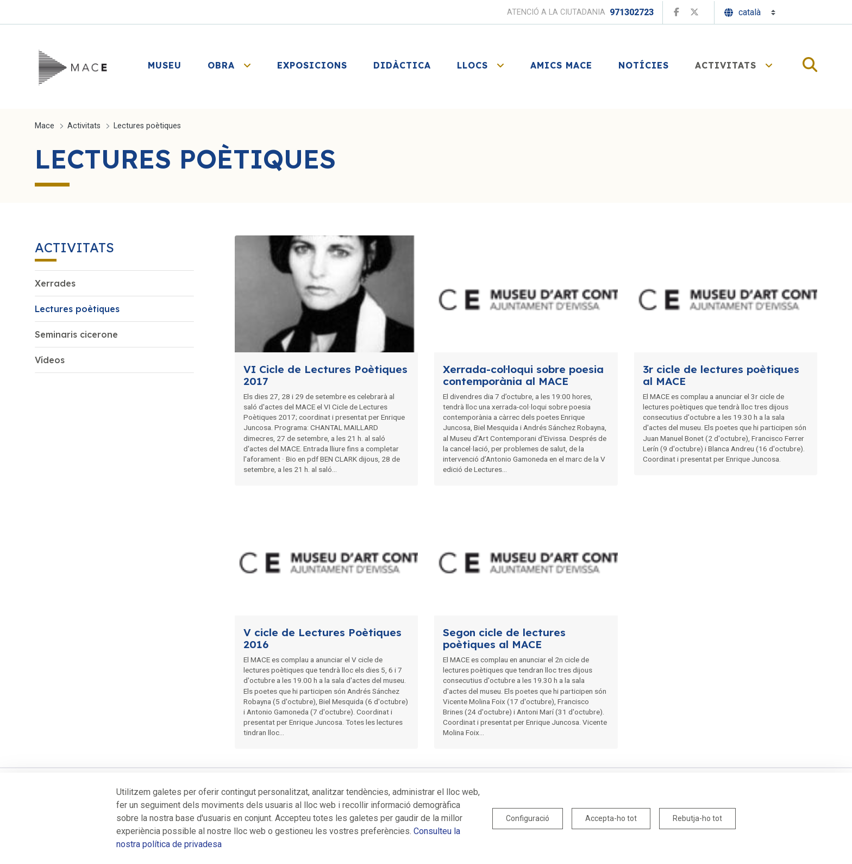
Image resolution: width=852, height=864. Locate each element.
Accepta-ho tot (611, 818)
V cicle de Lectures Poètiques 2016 (322, 638)
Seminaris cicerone (76, 334)
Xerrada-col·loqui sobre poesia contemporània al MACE (523, 375)
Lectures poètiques (77, 308)
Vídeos (50, 360)
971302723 (632, 12)
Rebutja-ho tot (697, 818)
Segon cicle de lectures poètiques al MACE (504, 638)
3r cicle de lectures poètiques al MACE (721, 375)
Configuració (527, 818)
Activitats (74, 247)
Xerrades (55, 283)
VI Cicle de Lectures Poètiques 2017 (325, 375)
